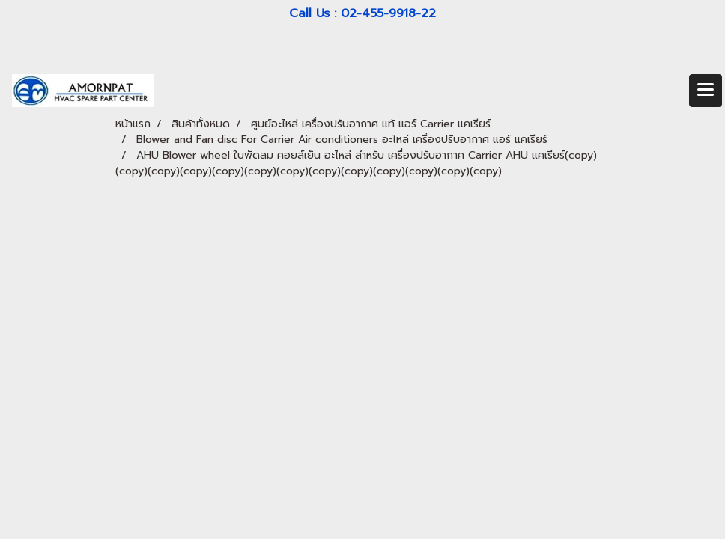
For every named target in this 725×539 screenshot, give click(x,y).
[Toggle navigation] (705, 90)
